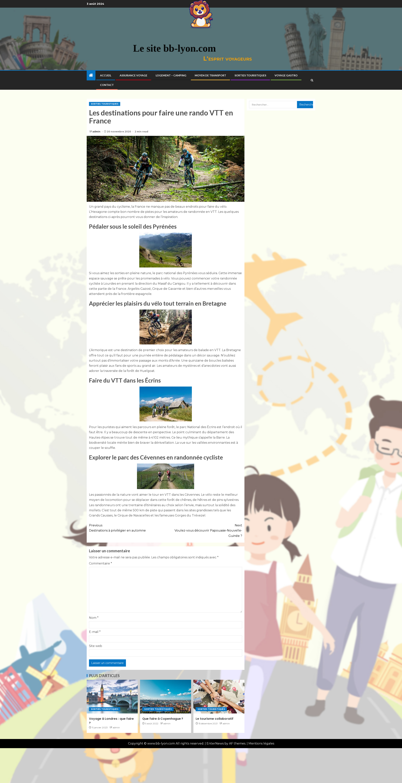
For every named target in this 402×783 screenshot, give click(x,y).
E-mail (95, 632)
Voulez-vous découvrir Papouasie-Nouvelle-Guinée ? (204, 530)
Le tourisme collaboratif (214, 719)
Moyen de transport (210, 75)
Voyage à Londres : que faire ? (111, 721)
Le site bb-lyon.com (133, 48)
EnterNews (215, 743)
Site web (95, 646)
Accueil (105, 75)
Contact (107, 84)
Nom (93, 618)
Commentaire (100, 563)
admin (96, 131)
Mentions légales (261, 743)
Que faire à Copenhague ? (162, 719)
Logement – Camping (171, 75)
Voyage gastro (286, 75)
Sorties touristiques (250, 75)
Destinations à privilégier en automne (127, 527)
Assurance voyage (133, 75)
